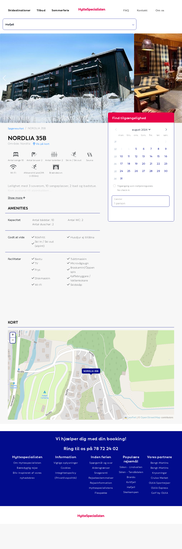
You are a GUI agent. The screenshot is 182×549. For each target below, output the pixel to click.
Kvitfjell (131, 482)
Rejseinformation (101, 482)
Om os (160, 10)
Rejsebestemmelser (101, 477)
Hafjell (131, 487)
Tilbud (41, 10)
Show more (16, 197)
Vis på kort (41, 143)
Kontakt (142, 10)
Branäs (131, 477)
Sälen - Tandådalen (131, 472)
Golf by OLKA (159, 493)
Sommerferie (60, 10)
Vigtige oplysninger (66, 462)
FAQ (126, 10)
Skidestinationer (19, 10)
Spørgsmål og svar (100, 462)
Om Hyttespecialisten (27, 462)
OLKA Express (159, 487)
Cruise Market (159, 477)
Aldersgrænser (101, 467)
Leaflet (130, 417)
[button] (4, 78)
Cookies (66, 467)
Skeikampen (131, 492)
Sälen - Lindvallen (131, 467)
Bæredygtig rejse (27, 467)
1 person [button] (119, 203)
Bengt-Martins (160, 462)
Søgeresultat (16, 128)
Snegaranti (101, 472)
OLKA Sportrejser (159, 482)
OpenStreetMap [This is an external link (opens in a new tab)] (151, 417)
